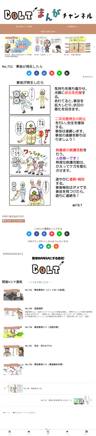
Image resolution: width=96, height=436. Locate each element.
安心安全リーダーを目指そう (13, 217)
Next (94, 45)
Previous (2, 45)
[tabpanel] (31, 45)
